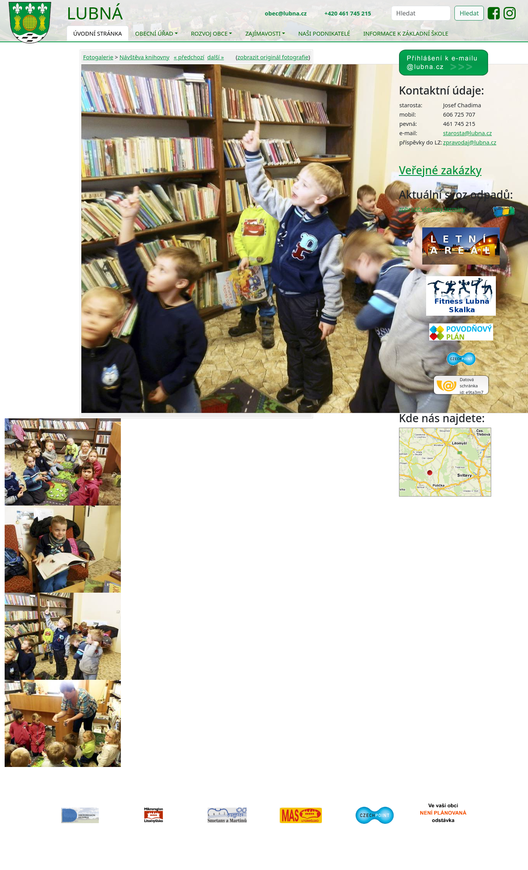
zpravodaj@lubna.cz (469, 142)
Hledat (469, 13)
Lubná (95, 12)
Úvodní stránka (97, 33)
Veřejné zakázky (440, 170)
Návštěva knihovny (144, 57)
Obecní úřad (154, 33)
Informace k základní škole (405, 33)
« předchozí (189, 57)
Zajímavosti (262, 33)
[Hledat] (421, 13)
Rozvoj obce (209, 33)
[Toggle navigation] (128, 18)
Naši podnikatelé (324, 33)
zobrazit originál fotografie (272, 57)
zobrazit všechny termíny (432, 209)
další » (215, 57)
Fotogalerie (98, 57)
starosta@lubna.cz (467, 133)
